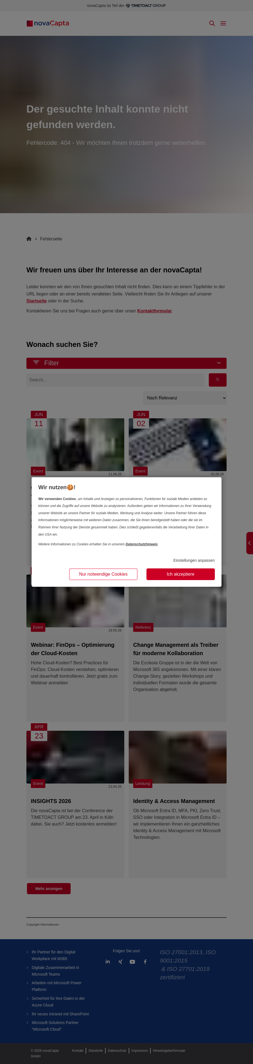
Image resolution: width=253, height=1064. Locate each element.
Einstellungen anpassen (194, 560)
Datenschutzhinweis (142, 544)
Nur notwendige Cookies (103, 574)
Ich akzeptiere (181, 574)
